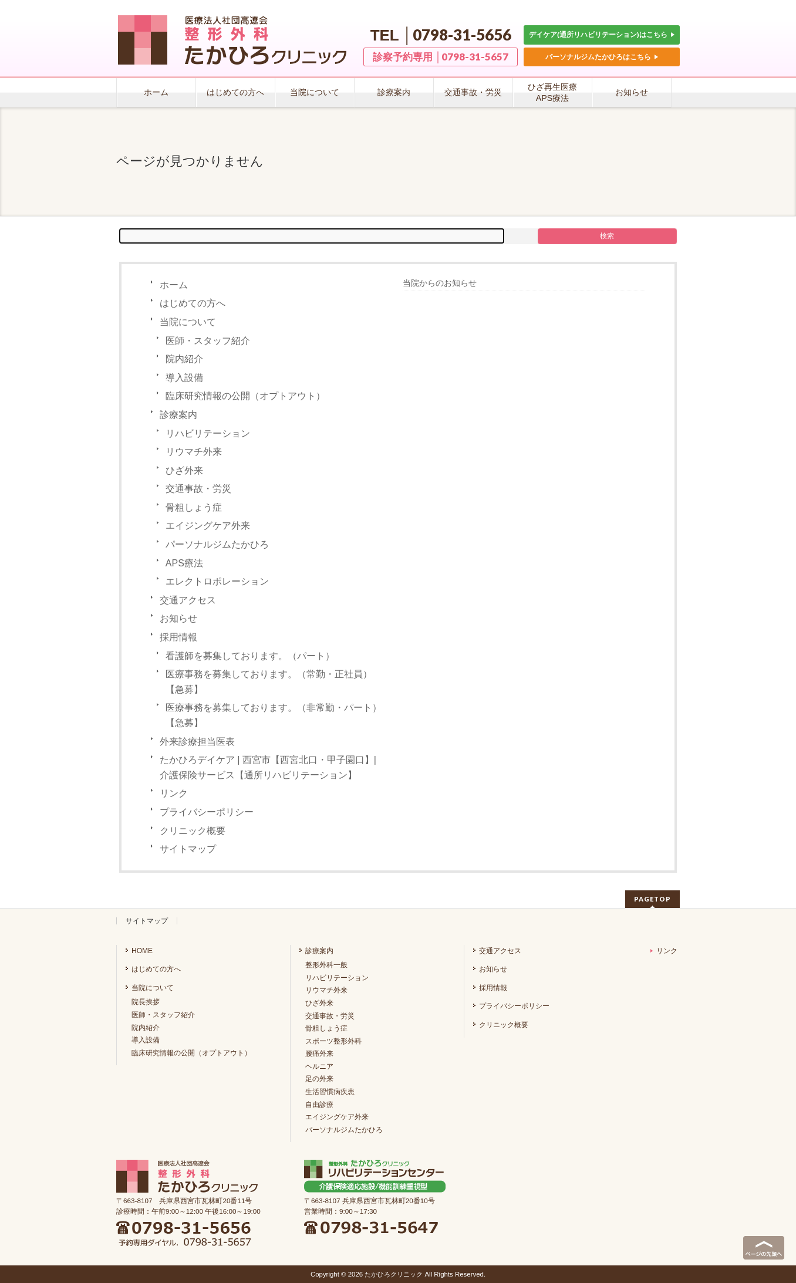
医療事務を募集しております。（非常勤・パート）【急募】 (274, 715)
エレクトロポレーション (217, 581)
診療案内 (178, 415)
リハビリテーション (208, 433)
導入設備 (184, 378)
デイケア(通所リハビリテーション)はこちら (601, 34)
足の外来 (319, 1079)
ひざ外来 (184, 470)
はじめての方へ (192, 303)
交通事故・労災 (198, 489)
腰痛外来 (319, 1053)
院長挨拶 (145, 1002)
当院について (188, 322)
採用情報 (178, 637)
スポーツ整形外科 (333, 1041)
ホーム (174, 285)
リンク (174, 793)
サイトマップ (188, 849)
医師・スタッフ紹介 (208, 341)
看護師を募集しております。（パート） (250, 656)
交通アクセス (188, 600)
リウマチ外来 (194, 452)
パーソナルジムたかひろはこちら (601, 56)
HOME (142, 951)
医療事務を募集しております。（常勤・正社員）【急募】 (269, 681)
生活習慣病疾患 (330, 1092)
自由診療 (319, 1104)
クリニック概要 (192, 831)
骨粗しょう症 (194, 507)
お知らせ (178, 618)
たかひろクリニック (394, 1274)
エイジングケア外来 (208, 526)
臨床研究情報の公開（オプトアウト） (245, 396)
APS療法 (184, 563)
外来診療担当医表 (197, 742)
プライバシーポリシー (207, 812)
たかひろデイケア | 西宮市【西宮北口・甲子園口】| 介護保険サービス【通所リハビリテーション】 (268, 767)
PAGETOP (652, 899)
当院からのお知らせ (440, 283)
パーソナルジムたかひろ (217, 544)
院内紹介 (184, 359)
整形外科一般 (326, 965)
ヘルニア (319, 1066)
